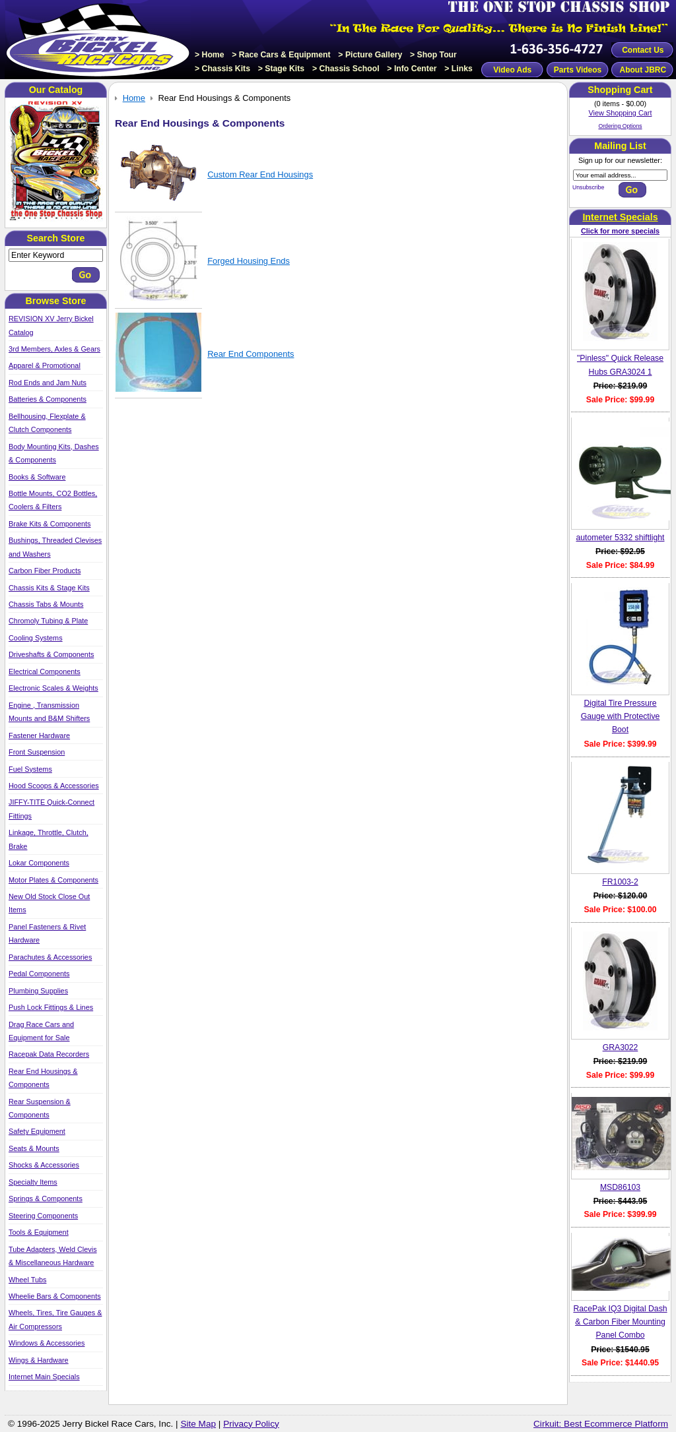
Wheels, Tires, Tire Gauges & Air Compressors (55, 1319)
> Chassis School (346, 68)
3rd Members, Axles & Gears (54, 349)
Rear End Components (250, 354)
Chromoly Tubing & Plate (48, 621)
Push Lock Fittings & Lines (51, 1007)
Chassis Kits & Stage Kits (49, 588)
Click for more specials (620, 231)
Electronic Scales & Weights (53, 688)
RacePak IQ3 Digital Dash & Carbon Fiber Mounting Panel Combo (620, 1322)
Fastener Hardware (39, 735)
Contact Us (642, 50)
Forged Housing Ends (248, 261)
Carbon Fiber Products (45, 571)
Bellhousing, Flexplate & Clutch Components (47, 422)
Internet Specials (620, 217)
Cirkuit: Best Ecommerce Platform (600, 1424)
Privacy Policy (251, 1424)
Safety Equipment (37, 1131)
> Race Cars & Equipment (281, 54)
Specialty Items (33, 1182)
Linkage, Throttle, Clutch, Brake (48, 839)
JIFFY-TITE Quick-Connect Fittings (51, 808)
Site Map (198, 1424)
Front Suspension (37, 752)
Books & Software (37, 477)
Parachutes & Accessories (50, 957)
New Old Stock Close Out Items (49, 903)
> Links (458, 68)
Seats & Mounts (34, 1148)
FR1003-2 (620, 882)
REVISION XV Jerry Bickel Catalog (51, 325)
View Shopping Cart (620, 113)
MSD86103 (620, 1187)
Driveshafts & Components (51, 654)
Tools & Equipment (39, 1232)
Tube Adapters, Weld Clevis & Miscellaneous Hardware (53, 1255)
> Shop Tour (433, 54)
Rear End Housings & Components (43, 1077)
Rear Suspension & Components (40, 1108)
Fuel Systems (30, 769)
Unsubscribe (588, 187)
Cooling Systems (36, 638)
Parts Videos (577, 70)
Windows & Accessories (46, 1343)
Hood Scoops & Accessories (54, 786)
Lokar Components (39, 863)
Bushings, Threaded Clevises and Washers (55, 546)
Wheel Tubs (27, 1280)
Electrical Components (45, 671)
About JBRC (642, 70)
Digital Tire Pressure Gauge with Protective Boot (620, 717)
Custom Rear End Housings (260, 174)
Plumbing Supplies (38, 991)
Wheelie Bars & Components (55, 1296)
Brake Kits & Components (50, 524)
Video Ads (512, 70)
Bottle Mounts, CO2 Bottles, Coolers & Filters (53, 500)
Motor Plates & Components (53, 880)
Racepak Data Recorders (49, 1054)
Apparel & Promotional (45, 365)
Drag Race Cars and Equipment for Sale (41, 1031)
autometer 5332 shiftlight (620, 537)
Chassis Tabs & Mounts (46, 604)
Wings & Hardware (39, 1360)
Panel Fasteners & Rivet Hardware (47, 933)
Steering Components (43, 1216)
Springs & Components (46, 1198)
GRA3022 (620, 1047)
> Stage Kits (281, 68)
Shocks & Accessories (44, 1165)
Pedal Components (39, 974)
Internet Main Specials (44, 1377)
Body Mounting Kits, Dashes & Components (54, 453)
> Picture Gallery (370, 54)
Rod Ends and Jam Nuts (47, 383)
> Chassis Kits (222, 68)
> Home (209, 54)
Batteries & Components (47, 399)
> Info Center (411, 68)
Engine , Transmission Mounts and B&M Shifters (49, 711)
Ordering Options (620, 126)
